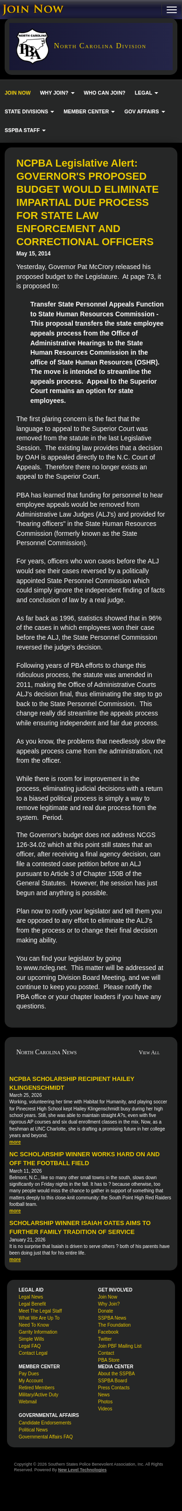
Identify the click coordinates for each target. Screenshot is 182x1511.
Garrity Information (38, 1332)
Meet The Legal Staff (40, 1311)
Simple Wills (31, 1339)
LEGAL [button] (146, 92)
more (15, 1142)
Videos (105, 1408)
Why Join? (109, 1304)
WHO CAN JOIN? (105, 92)
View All (149, 1052)
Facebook (108, 1332)
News (104, 1394)
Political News (33, 1429)
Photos (105, 1401)
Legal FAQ (30, 1346)
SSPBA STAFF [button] (25, 130)
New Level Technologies (82, 1469)
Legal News (31, 1296)
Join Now (107, 1296)
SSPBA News (112, 1318)
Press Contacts (114, 1387)
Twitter (105, 1339)
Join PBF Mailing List (119, 1346)
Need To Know (34, 1325)
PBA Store (108, 1360)
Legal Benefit (32, 1304)
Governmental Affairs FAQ (46, 1436)
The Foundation (114, 1325)
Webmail (28, 1401)
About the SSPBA (116, 1373)
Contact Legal (33, 1353)
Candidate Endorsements (45, 1422)
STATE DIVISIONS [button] (29, 111)
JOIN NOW (18, 92)
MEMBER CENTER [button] (89, 111)
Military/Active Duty (38, 1394)
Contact (106, 1353)
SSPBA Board (112, 1380)
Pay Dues (29, 1373)
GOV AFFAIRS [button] (144, 111)
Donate (105, 1311)
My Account (31, 1380)
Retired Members (37, 1387)
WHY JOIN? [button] (57, 92)
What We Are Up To (39, 1318)
